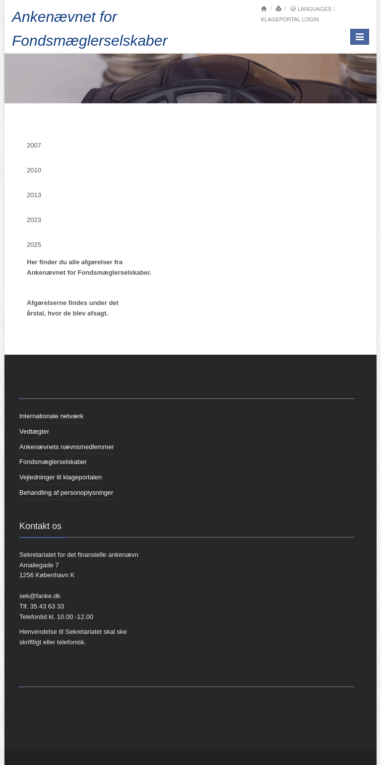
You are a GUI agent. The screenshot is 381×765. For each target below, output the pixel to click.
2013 (34, 195)
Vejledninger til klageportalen (60, 477)
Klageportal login (290, 19)
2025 (34, 244)
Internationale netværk (51, 416)
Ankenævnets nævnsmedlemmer (66, 447)
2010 (34, 170)
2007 (34, 145)
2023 (34, 220)
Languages (314, 9)
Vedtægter (34, 431)
